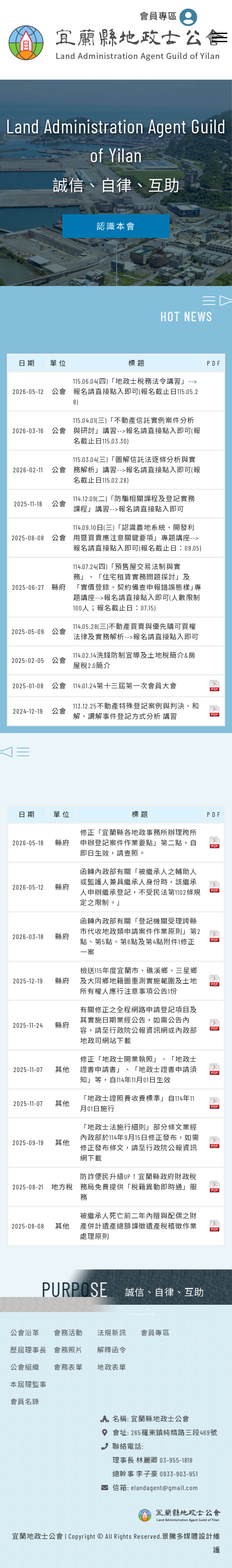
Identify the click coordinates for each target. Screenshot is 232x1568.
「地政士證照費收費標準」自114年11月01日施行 (137, 1100)
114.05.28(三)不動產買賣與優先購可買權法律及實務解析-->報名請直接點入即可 (136, 628)
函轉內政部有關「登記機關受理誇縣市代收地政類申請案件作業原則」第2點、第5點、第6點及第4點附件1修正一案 (140, 933)
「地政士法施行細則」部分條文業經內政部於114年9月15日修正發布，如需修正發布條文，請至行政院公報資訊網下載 (139, 1139)
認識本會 (116, 224)
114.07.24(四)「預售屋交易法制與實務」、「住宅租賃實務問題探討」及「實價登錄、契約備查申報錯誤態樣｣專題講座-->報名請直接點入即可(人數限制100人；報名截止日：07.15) (137, 584)
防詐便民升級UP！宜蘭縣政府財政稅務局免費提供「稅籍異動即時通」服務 (138, 1184)
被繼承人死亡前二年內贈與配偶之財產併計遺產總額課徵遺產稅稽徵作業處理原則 (138, 1223)
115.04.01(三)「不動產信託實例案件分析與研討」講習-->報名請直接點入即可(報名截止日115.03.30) (137, 427)
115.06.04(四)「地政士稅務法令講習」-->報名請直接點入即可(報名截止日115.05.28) (135, 388)
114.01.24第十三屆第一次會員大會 (125, 683)
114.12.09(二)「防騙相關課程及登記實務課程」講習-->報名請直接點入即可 (134, 501)
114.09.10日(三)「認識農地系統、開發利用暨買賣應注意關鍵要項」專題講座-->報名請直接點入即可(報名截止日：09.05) (137, 535)
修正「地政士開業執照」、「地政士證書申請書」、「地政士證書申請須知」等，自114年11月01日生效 (138, 1066)
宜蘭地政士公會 (37, 1533)
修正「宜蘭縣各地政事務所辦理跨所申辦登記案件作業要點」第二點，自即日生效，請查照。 (138, 840)
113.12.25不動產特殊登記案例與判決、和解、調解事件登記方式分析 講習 (136, 708)
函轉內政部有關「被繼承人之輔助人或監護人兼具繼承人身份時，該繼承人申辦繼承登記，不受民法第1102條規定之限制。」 (140, 884)
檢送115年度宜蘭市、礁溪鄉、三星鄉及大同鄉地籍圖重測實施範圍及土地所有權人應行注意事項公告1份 (139, 978)
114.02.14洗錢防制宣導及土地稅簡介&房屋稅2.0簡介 (134, 657)
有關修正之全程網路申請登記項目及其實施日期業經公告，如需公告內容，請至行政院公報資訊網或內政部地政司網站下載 (138, 1022)
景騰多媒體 (180, 1533)
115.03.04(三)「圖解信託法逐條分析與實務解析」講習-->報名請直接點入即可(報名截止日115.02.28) (137, 467)
